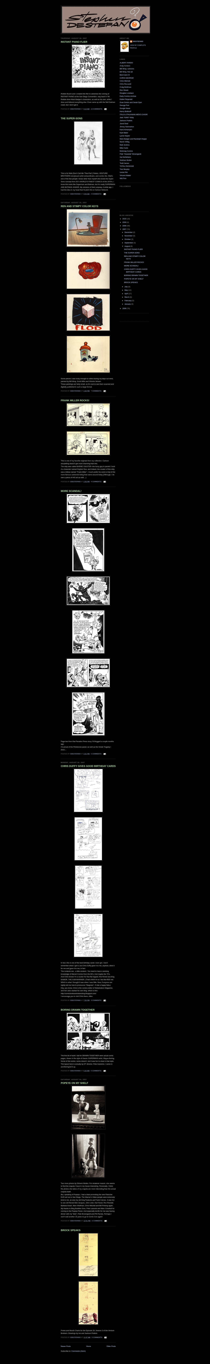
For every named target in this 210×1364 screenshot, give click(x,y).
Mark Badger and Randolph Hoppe (133, 139)
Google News (125, 108)
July (126, 287)
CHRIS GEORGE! (127, 78)
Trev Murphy (124, 169)
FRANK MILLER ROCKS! (75, 400)
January (128, 304)
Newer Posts (66, 1346)
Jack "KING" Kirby (127, 117)
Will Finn (123, 178)
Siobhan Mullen (126, 160)
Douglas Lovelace (127, 93)
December (129, 232)
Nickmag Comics (126, 151)
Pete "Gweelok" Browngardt (130, 154)
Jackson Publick (126, 121)
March (127, 297)
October (128, 239)
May (126, 290)
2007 (124, 229)
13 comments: (97, 109)
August (127, 246)
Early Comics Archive (128, 96)
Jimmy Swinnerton (127, 127)
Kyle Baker (124, 133)
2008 (124, 226)
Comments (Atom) (79, 1351)
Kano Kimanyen (126, 130)
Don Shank (124, 90)
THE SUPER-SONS (71, 118)
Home (88, 1346)
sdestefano (138, 41)
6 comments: (96, 1071)
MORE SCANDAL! (71, 491)
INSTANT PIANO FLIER (74, 42)
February (128, 301)
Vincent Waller (125, 175)
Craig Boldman (125, 87)
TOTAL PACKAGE (127, 166)
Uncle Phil (124, 172)
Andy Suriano (125, 66)
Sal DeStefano (125, 157)
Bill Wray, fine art (126, 72)
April (127, 294)
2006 (124, 308)
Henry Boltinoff (125, 111)
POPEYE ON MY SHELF (74, 1083)
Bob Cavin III (125, 75)
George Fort (124, 105)
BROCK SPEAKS (70, 1230)
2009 (124, 222)
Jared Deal (124, 124)
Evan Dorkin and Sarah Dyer (131, 102)
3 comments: (96, 1000)
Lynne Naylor (125, 136)
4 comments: (96, 194)
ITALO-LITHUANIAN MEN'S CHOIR (133, 114)
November (129, 236)
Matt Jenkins (125, 145)
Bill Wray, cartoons (127, 69)
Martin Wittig (124, 142)
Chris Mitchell (125, 81)
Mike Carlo (124, 148)
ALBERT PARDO (126, 63)
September (129, 243)
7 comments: (96, 391)
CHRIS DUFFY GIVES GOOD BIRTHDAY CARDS (88, 766)
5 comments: (96, 754)
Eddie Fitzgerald (126, 99)
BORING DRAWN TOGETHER (78, 1010)
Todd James (124, 163)
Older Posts (111, 1346)
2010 (124, 219)
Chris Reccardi (125, 84)
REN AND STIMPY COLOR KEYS (79, 206)
